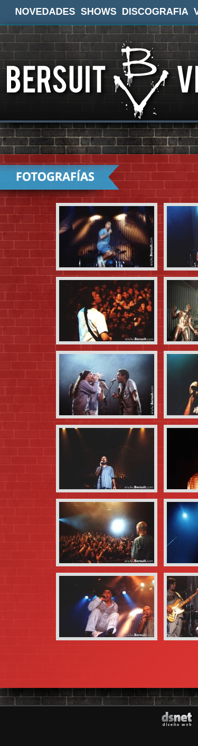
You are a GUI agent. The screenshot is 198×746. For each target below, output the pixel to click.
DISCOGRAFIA (155, 11)
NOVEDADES (45, 11)
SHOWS (99, 11)
